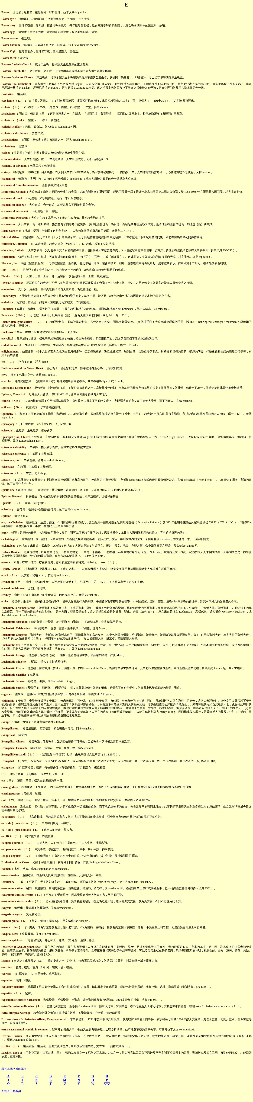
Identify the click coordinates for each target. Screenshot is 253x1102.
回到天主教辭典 (11, 1091)
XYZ (106, 1083)
